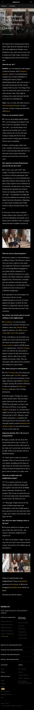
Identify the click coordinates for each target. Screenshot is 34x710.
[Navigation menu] (2, 1)
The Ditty (18, 375)
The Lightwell (22, 632)
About (3, 680)
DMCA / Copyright (23, 678)
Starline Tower (22, 635)
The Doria (21, 625)
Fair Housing (22, 669)
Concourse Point (23, 622)
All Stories (12, 6)
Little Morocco (9, 322)
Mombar (20, 327)
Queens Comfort (7, 345)
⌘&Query (19, 705)
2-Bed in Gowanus (6, 627)
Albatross (26, 381)
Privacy (20, 672)
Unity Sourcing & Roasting (10, 105)
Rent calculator (5, 691)
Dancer (7, 111)
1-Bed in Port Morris (7, 621)
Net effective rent (6, 694)
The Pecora (21, 629)
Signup (3, 672)
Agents (3, 683)
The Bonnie (11, 372)
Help (2, 697)
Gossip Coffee (14, 333)
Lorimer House (22, 638)
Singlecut (5, 410)
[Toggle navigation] (31, 2)
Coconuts (3, 6)
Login (2, 669)
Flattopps (26, 348)
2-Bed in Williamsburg (7, 633)
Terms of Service (23, 675)
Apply (2, 686)
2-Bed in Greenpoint (7, 630)
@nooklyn (23, 581)
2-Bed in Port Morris (7, 624)
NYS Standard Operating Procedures (24, 682)
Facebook (14, 584)
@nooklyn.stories (16, 587)
